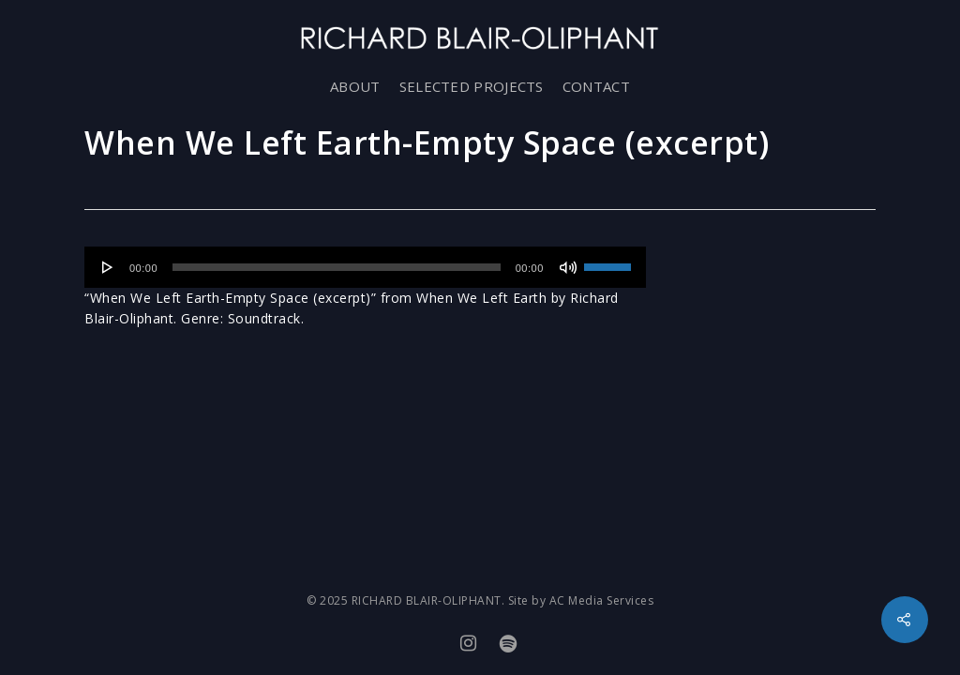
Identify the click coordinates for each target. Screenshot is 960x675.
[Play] (107, 267)
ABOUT (355, 86)
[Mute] (568, 267)
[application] (365, 267)
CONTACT (596, 86)
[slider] (336, 267)
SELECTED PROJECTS (471, 86)
